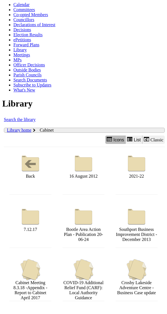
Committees (24, 9)
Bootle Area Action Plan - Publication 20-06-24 (83, 224)
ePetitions (22, 39)
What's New (24, 90)
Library (20, 49)
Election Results (27, 34)
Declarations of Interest (34, 24)
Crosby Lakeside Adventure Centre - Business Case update (136, 277)
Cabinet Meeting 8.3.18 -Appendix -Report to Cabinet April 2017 (30, 279)
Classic (153, 139)
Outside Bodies (27, 69)
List (134, 139)
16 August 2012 (83, 165)
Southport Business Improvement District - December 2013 (136, 224)
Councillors (23, 19)
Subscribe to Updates (32, 85)
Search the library (20, 119)
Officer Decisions (29, 64)
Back (30, 165)
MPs (17, 59)
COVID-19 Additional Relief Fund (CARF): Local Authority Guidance (83, 279)
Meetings (21, 54)
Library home (19, 130)
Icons (115, 139)
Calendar (21, 4)
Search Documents (30, 80)
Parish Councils (27, 75)
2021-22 (136, 165)
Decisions (22, 29)
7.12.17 (30, 219)
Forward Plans (26, 44)
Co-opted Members (30, 14)
